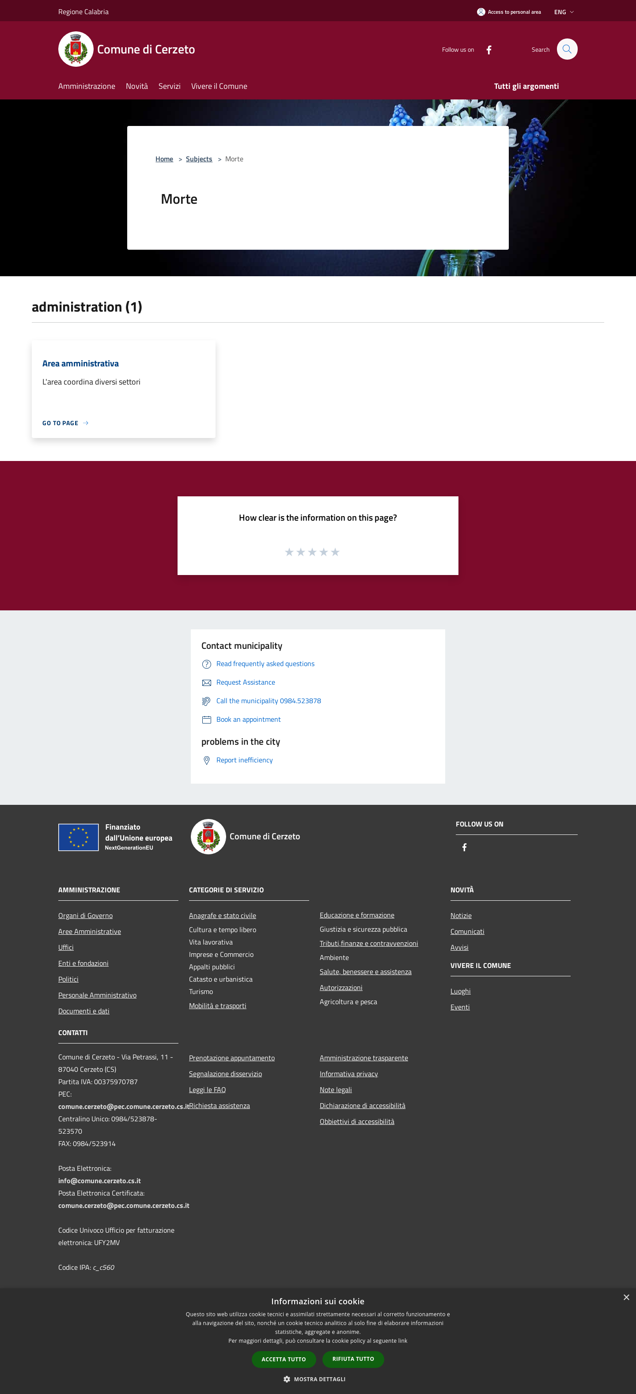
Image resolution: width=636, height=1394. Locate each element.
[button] (318, 1379)
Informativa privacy (349, 1073)
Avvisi (459, 947)
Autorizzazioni (341, 987)
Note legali (336, 1089)
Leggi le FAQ (207, 1089)
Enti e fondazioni (83, 963)
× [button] (626, 1298)
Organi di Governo (85, 915)
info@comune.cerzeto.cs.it (99, 1180)
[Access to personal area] (509, 11)
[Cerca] (567, 49)
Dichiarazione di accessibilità (362, 1105)
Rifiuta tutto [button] (354, 1359)
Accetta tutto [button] (284, 1359)
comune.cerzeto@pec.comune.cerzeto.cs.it (123, 1106)
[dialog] (318, 1341)
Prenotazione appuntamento (232, 1057)
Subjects (199, 158)
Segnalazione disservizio (225, 1073)
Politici (68, 979)
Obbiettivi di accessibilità (357, 1121)
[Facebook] (485, 49)
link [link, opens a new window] (403, 1340)
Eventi (460, 1007)
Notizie (461, 915)
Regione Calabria (83, 11)
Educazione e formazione (357, 915)
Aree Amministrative (89, 931)
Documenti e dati (84, 1011)
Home (164, 158)
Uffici (66, 947)
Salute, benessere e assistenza (366, 971)
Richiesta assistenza (219, 1105)
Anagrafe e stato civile (222, 915)
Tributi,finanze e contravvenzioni (369, 943)
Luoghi (460, 991)
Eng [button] (565, 11)
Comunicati (467, 931)
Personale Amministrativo (97, 995)
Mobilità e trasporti (217, 1005)
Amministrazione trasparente (364, 1057)
